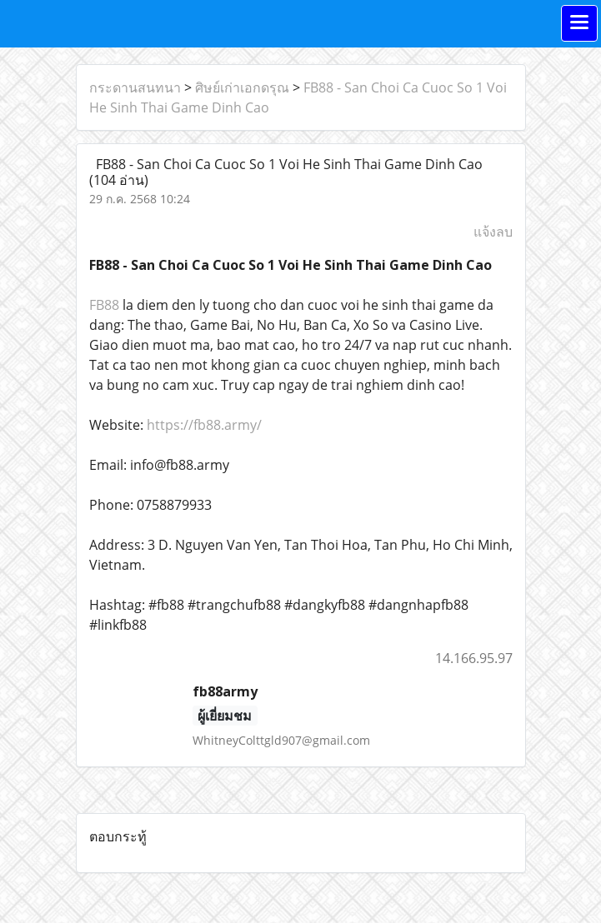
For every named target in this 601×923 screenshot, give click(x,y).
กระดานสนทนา (135, 87)
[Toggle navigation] (579, 23)
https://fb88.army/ (204, 425)
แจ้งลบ (493, 231)
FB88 (104, 305)
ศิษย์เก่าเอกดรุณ (242, 87)
